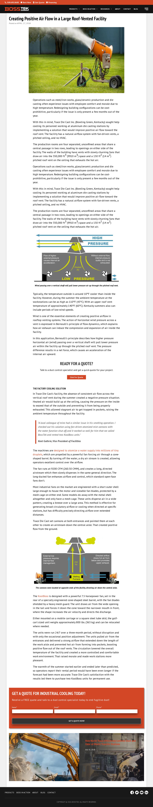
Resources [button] (106, 9)
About (117, 9)
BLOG (43, 792)
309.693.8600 (12, 2)
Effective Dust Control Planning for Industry (38, 741)
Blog (136, 9)
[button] (146, 9)
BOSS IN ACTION (23, 792)
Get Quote (38, 2)
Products (74, 9)
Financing (51, 2)
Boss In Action (90, 9)
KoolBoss (43, 596)
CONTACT (51, 792)
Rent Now (26, 2)
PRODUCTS (9, 792)
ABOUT (35, 792)
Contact (127, 9)
